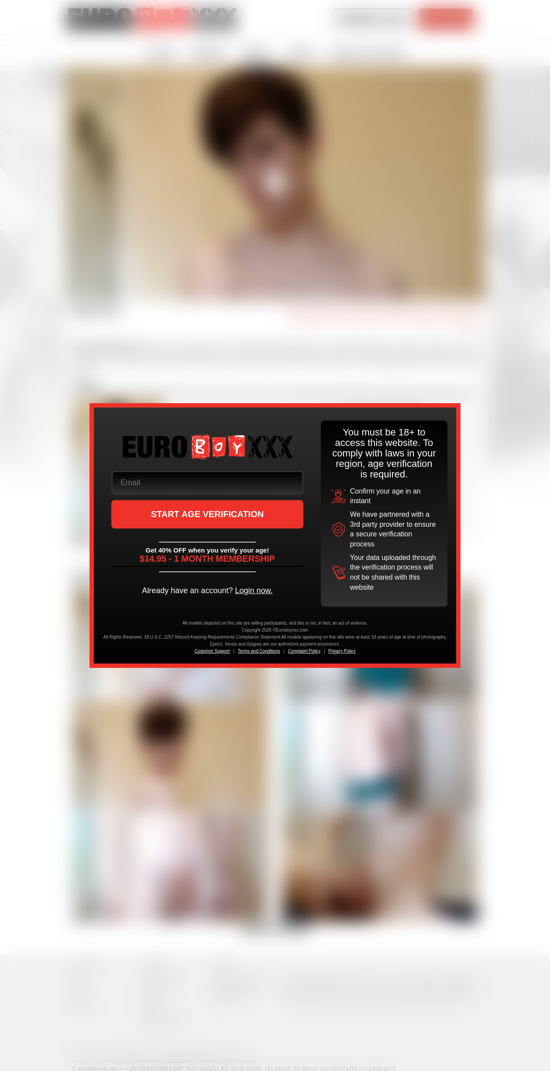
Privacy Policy (341, 651)
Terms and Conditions (259, 651)
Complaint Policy (304, 651)
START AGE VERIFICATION (207, 514)
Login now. (253, 590)
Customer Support (212, 651)
